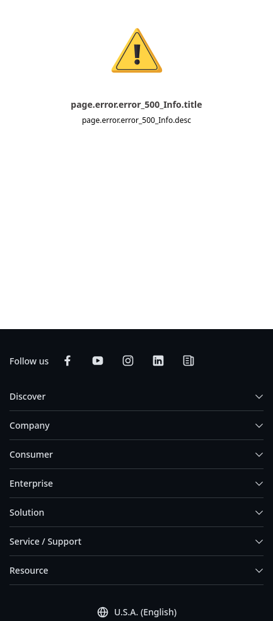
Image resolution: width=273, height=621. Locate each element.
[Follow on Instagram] (128, 360)
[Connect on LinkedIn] (158, 360)
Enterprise (31, 483)
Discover (27, 396)
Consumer (31, 454)
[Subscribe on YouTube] (97, 360)
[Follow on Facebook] (67, 360)
